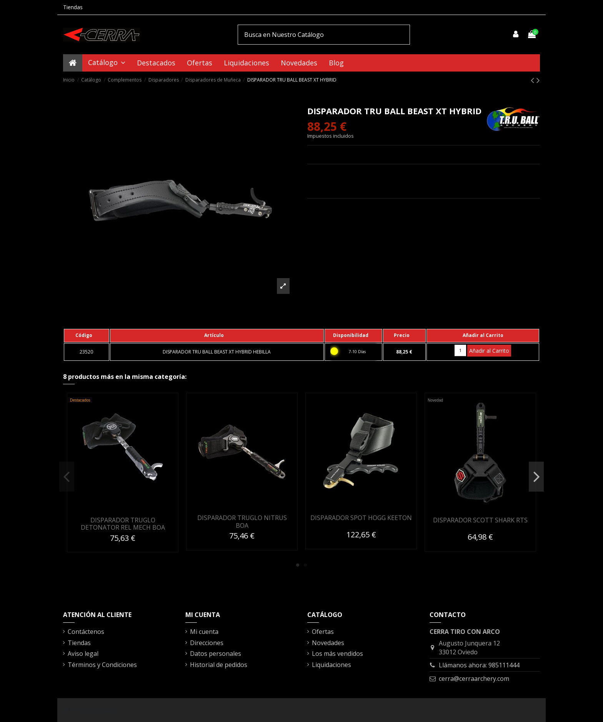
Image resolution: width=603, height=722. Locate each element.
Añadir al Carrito (489, 350)
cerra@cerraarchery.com (474, 678)
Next (536, 477)
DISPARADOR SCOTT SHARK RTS (480, 520)
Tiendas (73, 7)
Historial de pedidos (218, 664)
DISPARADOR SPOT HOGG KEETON (361, 518)
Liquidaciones (331, 664)
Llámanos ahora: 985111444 (479, 665)
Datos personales (215, 653)
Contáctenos (86, 631)
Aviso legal (83, 653)
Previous (66, 477)
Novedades (328, 643)
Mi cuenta (204, 631)
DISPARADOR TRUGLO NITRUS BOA (242, 521)
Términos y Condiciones (102, 664)
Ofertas (323, 631)
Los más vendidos (337, 653)
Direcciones (206, 643)
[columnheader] (86, 335)
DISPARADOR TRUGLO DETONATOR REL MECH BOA (123, 524)
